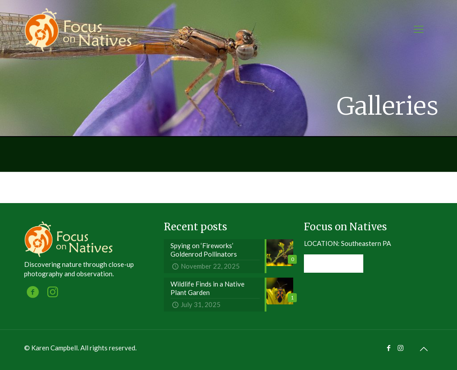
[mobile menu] (418, 29)
